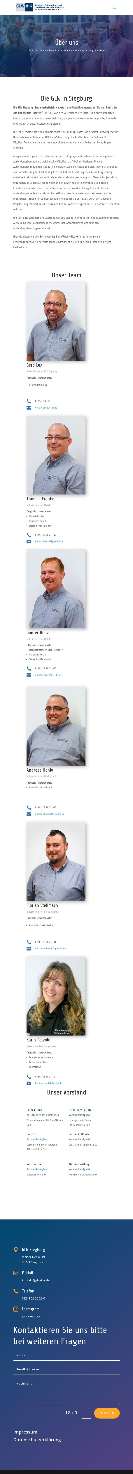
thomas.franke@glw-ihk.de (49, 541)
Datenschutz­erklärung (37, 1439)
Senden (107, 1413)
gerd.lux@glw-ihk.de (46, 407)
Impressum (25, 1432)
